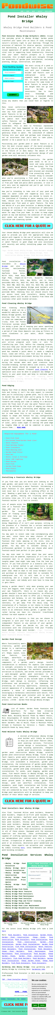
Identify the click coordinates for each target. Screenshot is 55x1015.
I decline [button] (42, 1005)
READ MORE (21, 427)
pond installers (29, 294)
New (18, 999)
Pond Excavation (30, 935)
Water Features (45, 947)
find (9, 812)
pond (4, 843)
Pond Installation (39, 940)
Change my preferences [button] (39, 1009)
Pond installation (33, 829)
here (23, 848)
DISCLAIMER (48, 11)
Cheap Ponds (39, 937)
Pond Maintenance (36, 951)
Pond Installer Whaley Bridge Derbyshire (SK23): (24, 36)
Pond (4, 261)
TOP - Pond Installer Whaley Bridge (18, 979)
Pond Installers (22, 940)
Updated (23, 999)
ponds (50, 38)
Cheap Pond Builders (13, 951)
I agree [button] (35, 1005)
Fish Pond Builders (22, 958)
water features (39, 836)
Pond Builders (14, 935)
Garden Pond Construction (15, 937)
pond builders (41, 287)
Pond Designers (9, 949)
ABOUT (33, 11)
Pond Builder (40, 954)
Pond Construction (27, 942)
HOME (22, 11)
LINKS (27, 11)
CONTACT (40, 11)
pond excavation (31, 778)
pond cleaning (41, 369)
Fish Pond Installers (20, 963)
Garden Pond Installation (28, 944)
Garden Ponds (46, 935)
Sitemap (3, 999)
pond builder (24, 738)
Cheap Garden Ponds (30, 961)
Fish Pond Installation (25, 947)
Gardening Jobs (38, 969)
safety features (9, 121)
